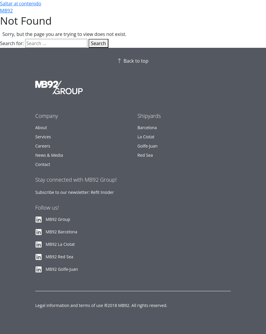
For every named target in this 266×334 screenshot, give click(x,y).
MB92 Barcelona (61, 232)
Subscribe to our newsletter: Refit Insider (74, 192)
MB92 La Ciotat (60, 244)
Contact (42, 164)
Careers (42, 146)
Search (98, 43)
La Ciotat (145, 137)
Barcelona (147, 127)
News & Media (49, 155)
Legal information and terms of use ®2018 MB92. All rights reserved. (101, 305)
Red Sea (145, 155)
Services (43, 137)
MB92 (6, 10)
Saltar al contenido (20, 3)
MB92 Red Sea (59, 256)
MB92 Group (58, 219)
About (41, 127)
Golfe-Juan (147, 146)
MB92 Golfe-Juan (62, 269)
